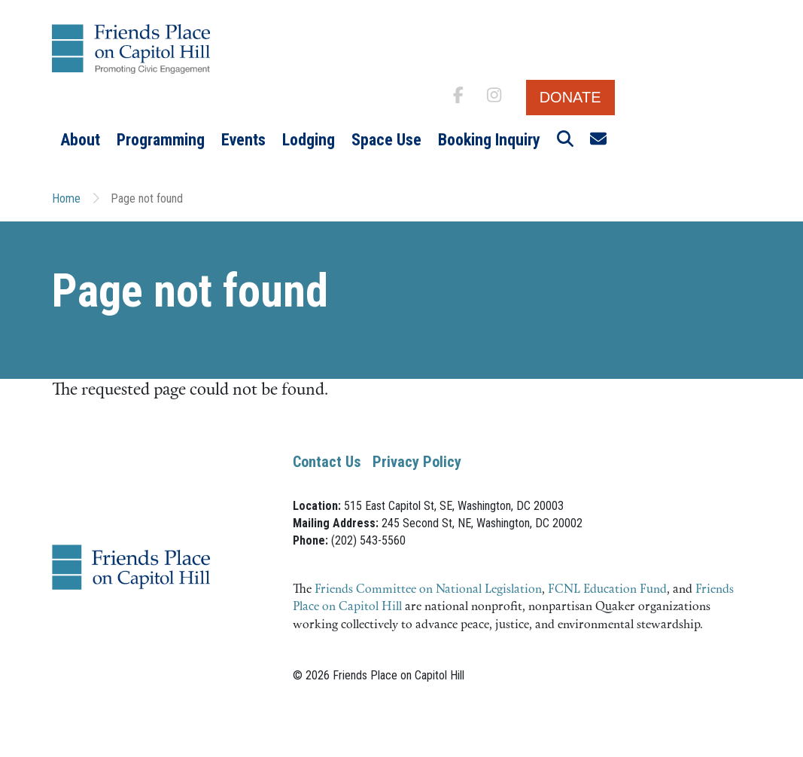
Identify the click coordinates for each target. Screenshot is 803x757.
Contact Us (326, 462)
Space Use (386, 139)
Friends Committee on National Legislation (428, 590)
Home (66, 198)
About (80, 139)
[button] (565, 140)
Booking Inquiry (489, 139)
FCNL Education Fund (607, 590)
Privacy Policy (417, 462)
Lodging (308, 139)
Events (243, 139)
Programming (161, 139)
